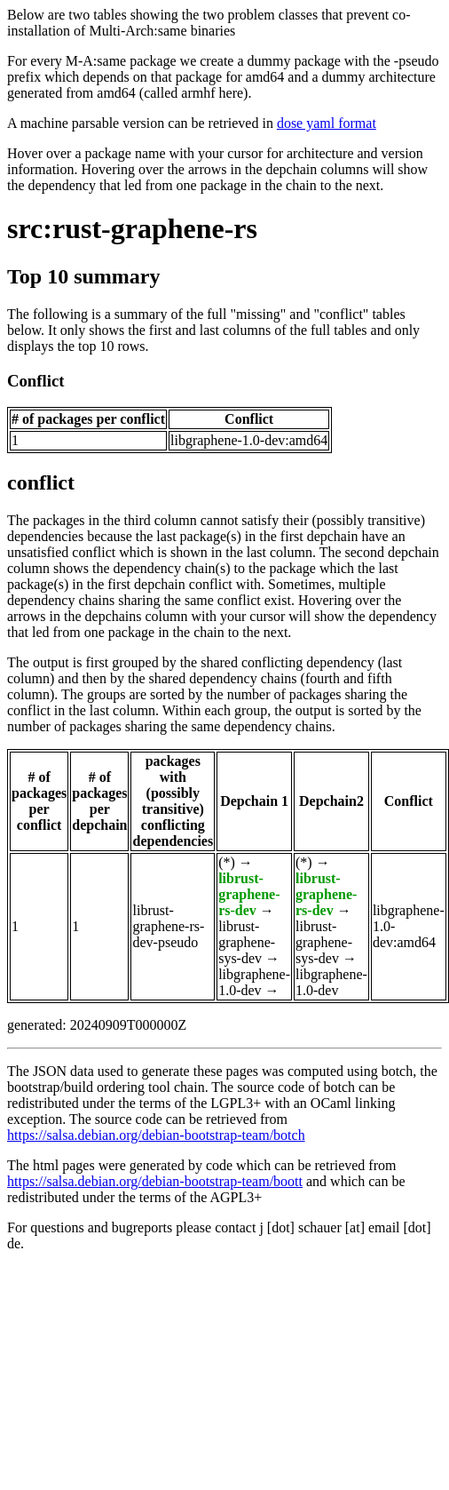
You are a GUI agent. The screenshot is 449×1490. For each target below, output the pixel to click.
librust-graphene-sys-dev (246, 942)
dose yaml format (326, 123)
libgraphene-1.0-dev (254, 982)
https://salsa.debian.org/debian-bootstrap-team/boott (155, 1181)
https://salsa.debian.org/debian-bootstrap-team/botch (156, 1135)
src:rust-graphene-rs (132, 228)
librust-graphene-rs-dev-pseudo (168, 926)
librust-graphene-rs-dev (249, 894)
